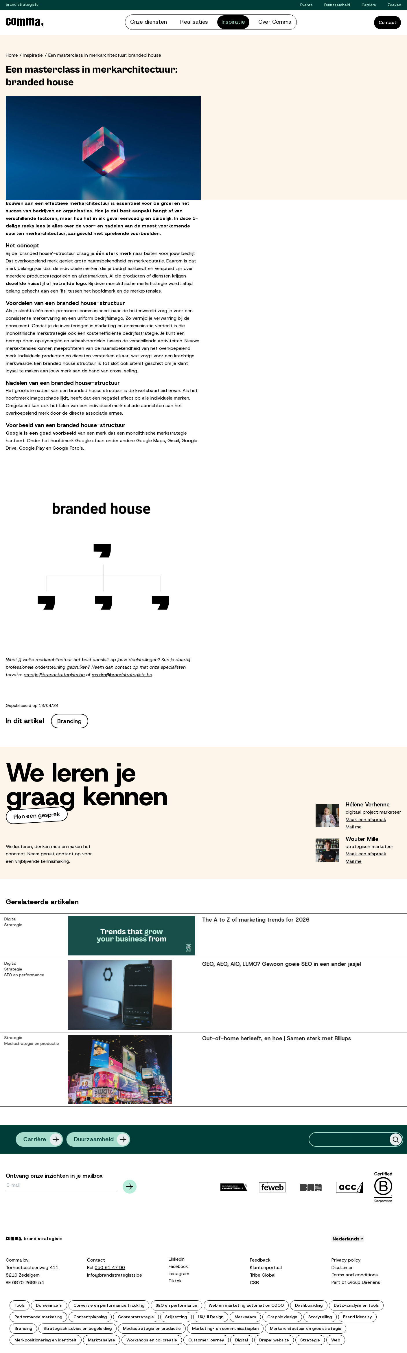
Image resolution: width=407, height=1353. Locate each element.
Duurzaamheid (337, 5)
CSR (254, 1281)
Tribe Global (262, 1274)
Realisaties (197, 21)
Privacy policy (346, 1259)
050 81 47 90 (110, 1266)
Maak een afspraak (366, 818)
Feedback (260, 1259)
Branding (69, 720)
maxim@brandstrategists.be (122, 673)
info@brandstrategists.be (114, 1274)
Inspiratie (228, 21)
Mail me (354, 826)
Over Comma (262, 21)
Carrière (369, 5)
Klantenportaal (266, 1266)
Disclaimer (342, 1266)
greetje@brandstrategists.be (54, 673)
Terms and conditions (355, 1274)
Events (306, 5)
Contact (387, 22)
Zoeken (394, 5)
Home (12, 54)
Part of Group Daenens (356, 1281)
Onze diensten (160, 21)
